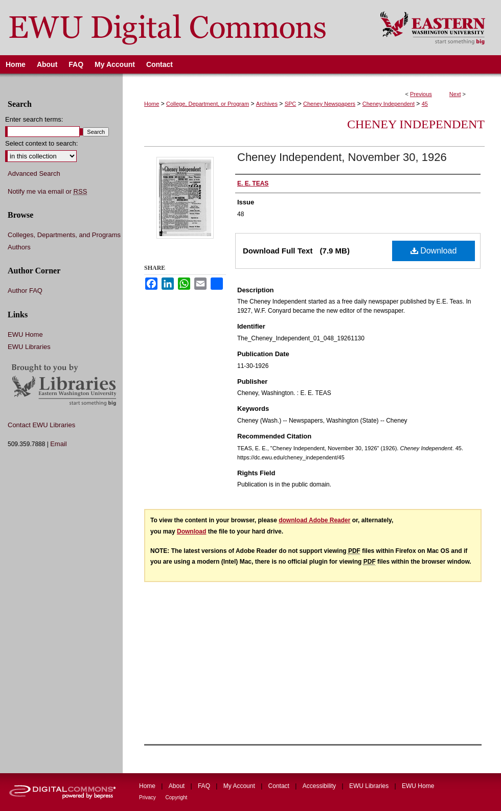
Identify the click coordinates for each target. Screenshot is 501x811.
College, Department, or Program (207, 104)
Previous (421, 94)
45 (425, 104)
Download (434, 250)
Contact (279, 786)
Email (58, 444)
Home (151, 104)
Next (455, 94)
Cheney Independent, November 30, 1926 (342, 157)
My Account (240, 786)
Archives (267, 104)
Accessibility (320, 786)
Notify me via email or (47, 192)
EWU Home (25, 334)
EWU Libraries (29, 347)
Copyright (177, 797)
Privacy (148, 797)
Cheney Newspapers (329, 104)
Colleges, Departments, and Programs (64, 235)
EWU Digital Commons (183, 27)
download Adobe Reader (314, 520)
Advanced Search (34, 173)
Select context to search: (41, 143)
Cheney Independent (388, 104)
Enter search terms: (34, 119)
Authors (19, 247)
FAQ (205, 786)
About (178, 786)
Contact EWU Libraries (41, 425)
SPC (291, 104)
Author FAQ (25, 290)
